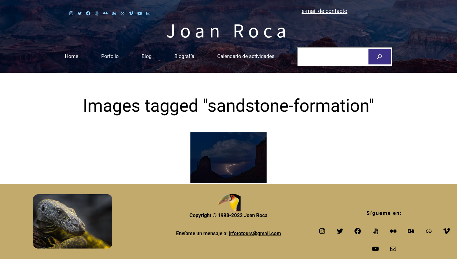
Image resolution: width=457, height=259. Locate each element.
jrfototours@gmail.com (255, 233)
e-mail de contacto (324, 11)
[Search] (379, 56)
